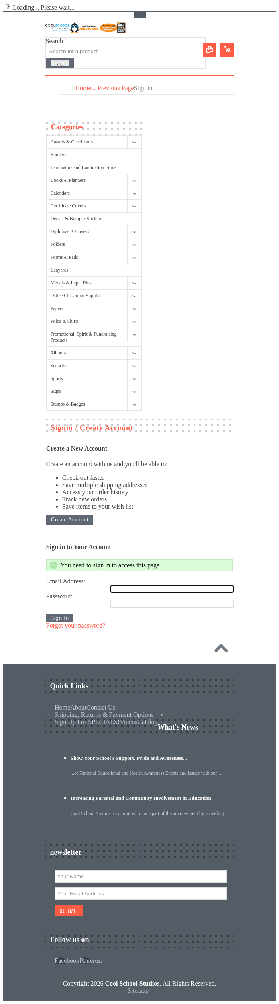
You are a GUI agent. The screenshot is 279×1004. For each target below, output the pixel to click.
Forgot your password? (75, 625)
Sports (57, 378)
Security (59, 365)
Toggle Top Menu (140, 15)
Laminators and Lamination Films (83, 167)
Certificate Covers (68, 206)
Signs (56, 391)
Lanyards (60, 270)
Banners (58, 154)
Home (83, 88)
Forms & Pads (64, 257)
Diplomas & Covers (70, 231)
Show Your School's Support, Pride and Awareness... (129, 758)
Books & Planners (68, 180)
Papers (57, 308)
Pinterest (90, 960)
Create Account (70, 520)
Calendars (60, 193)
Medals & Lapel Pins (71, 283)
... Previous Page (112, 88)
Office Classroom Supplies (76, 295)
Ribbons (59, 353)
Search (54, 41)
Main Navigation (52, 82)
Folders (58, 244)
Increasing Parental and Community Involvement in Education (141, 798)
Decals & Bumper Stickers (76, 218)
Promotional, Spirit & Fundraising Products (84, 337)
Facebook (67, 960)
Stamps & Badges (68, 404)
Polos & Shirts (65, 321)
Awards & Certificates (72, 142)
